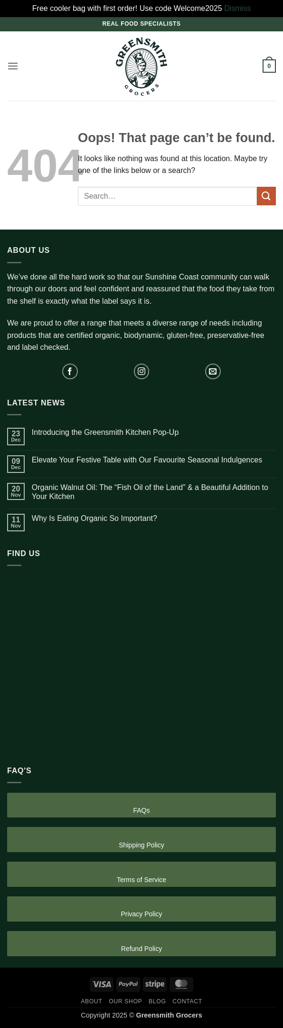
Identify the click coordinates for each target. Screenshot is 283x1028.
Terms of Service (141, 880)
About (91, 1001)
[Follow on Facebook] (70, 371)
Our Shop (125, 1001)
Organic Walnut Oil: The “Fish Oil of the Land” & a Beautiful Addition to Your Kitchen (150, 491)
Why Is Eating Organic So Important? (94, 518)
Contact (187, 1001)
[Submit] (266, 196)
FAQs (141, 810)
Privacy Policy (141, 914)
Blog (157, 1001)
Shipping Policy (141, 845)
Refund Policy (141, 948)
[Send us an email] (213, 371)
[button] (13, 65)
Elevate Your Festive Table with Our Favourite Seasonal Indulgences (147, 460)
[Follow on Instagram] (142, 371)
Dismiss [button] (237, 8)
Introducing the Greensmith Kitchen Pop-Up (105, 432)
